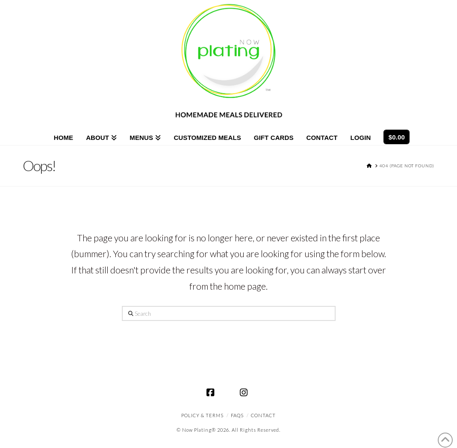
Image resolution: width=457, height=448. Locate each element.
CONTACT (263, 415)
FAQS (237, 415)
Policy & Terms (202, 415)
